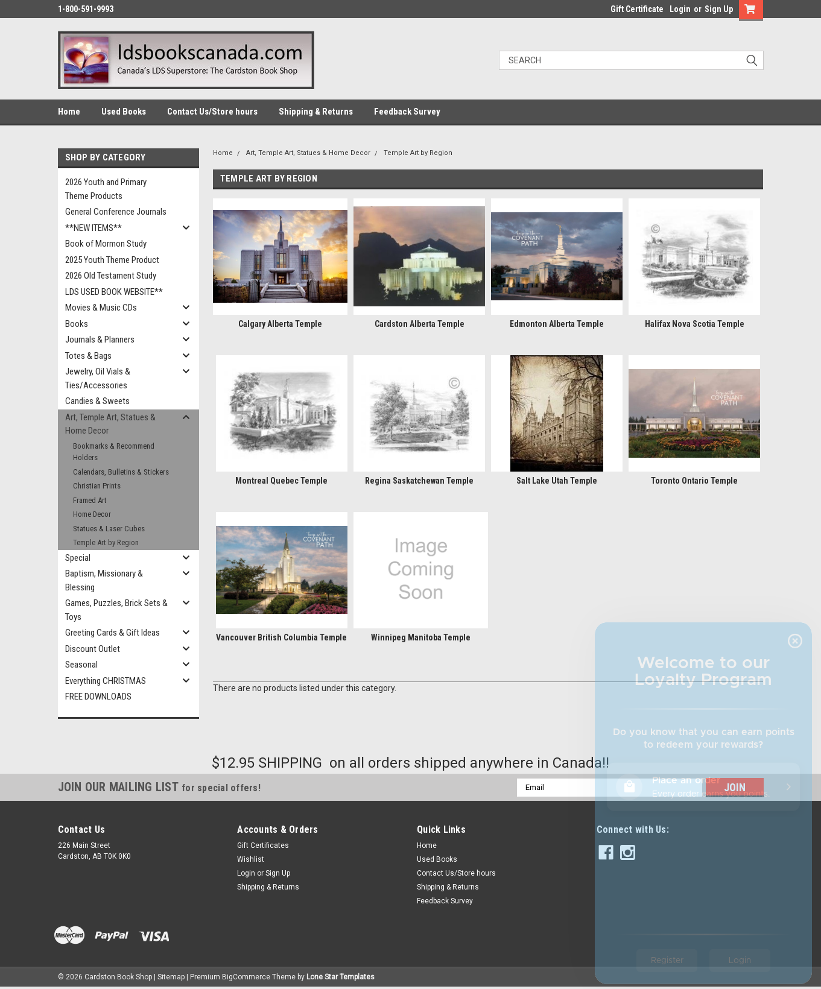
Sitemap (171, 977)
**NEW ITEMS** (93, 228)
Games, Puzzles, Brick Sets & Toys (116, 610)
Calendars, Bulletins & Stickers (121, 471)
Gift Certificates (263, 845)
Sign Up (719, 9)
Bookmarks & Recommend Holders (113, 452)
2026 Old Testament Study (110, 275)
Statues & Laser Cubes (109, 528)
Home (69, 111)
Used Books (123, 111)
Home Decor (92, 514)
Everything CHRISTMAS (105, 680)
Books (76, 323)
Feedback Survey (407, 111)
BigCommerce (246, 977)
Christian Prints (97, 485)
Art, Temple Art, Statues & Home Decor (110, 424)
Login (680, 9)
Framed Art (90, 500)
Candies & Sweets (97, 401)
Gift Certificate (637, 9)
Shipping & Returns (316, 111)
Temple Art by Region (106, 542)
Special (77, 557)
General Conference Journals (115, 211)
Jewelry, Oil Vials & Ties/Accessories (97, 378)
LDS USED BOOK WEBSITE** (114, 291)
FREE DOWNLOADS (98, 696)
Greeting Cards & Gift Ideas (112, 632)
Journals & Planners (100, 339)
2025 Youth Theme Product (112, 259)
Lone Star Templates (340, 977)
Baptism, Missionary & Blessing (104, 580)
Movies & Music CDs (101, 307)
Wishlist (250, 859)
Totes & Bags (88, 355)
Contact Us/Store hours (212, 111)
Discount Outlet (92, 648)
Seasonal (81, 664)
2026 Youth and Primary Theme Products (106, 189)
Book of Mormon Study (106, 243)
